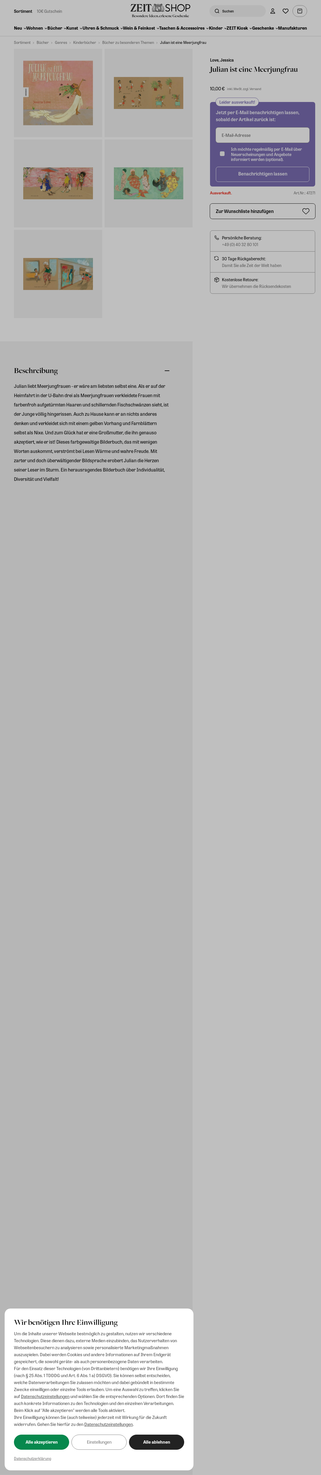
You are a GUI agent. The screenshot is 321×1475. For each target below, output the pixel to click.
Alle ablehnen (156, 1442)
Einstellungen (99, 1442)
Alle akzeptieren (42, 1442)
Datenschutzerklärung (32, 1458)
